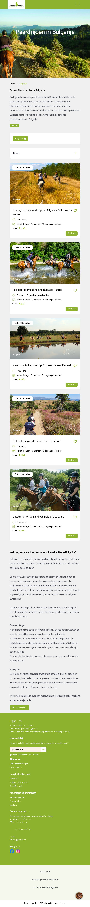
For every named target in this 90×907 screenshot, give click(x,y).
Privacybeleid (15, 801)
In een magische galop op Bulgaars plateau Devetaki (42, 365)
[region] (78, 895)
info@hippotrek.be (18, 839)
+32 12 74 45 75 (20, 822)
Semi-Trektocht (16, 786)
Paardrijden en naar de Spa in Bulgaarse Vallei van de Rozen (42, 212)
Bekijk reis (71, 233)
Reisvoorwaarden (17, 797)
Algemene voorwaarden (23, 793)
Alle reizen (15, 759)
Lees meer (14, 125)
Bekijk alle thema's (20, 774)
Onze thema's (16, 767)
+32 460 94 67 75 (23, 829)
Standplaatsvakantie (18, 782)
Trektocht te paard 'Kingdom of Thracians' (36, 441)
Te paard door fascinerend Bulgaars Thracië (37, 290)
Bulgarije (20, 138)
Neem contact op (19, 707)
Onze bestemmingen (19, 764)
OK (43, 750)
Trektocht (14, 778)
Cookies (13, 805)
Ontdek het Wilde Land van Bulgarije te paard (38, 516)
